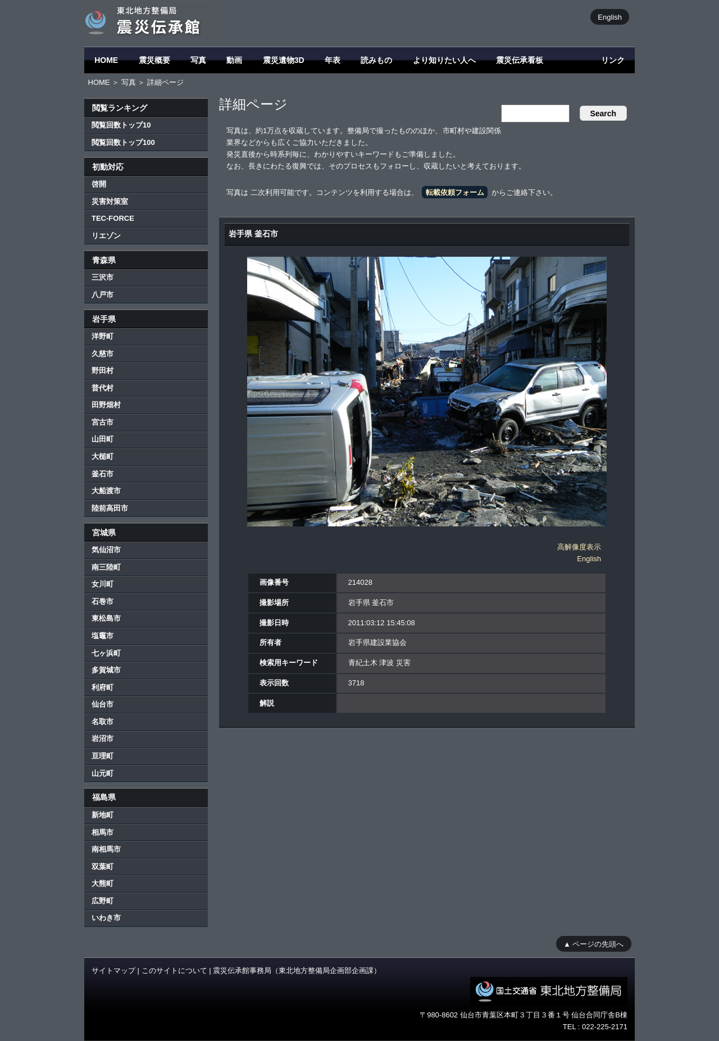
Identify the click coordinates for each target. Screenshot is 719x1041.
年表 (332, 60)
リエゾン (106, 235)
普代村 (102, 388)
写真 (198, 60)
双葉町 (102, 866)
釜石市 (102, 474)
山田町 (102, 439)
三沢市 (102, 277)
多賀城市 (106, 670)
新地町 (102, 815)
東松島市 (106, 618)
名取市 (102, 721)
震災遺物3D (283, 60)
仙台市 (102, 704)
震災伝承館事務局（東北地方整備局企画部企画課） (297, 970)
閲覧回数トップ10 (121, 125)
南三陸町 (106, 567)
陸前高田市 (110, 508)
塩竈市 (102, 635)
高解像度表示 (579, 547)
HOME (106, 60)
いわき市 (106, 917)
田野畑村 (106, 405)
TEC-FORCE (113, 218)
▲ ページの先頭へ (593, 943)
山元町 (102, 773)
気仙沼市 (106, 549)
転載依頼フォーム (455, 192)
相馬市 (102, 832)
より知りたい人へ (444, 60)
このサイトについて (174, 970)
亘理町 (102, 756)
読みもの (376, 60)
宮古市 (102, 422)
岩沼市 (102, 738)
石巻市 (102, 601)
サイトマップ (113, 970)
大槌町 (102, 456)
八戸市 (102, 294)
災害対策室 (110, 201)
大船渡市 (106, 491)
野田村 (102, 370)
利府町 (102, 687)
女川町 (102, 584)
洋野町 (102, 336)
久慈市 (102, 353)
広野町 (102, 901)
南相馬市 (106, 849)
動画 (234, 60)
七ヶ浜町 (106, 653)
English (610, 16)
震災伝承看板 (519, 60)
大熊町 (102, 883)
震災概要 (154, 60)
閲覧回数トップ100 (123, 142)
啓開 (99, 184)
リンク (613, 60)
